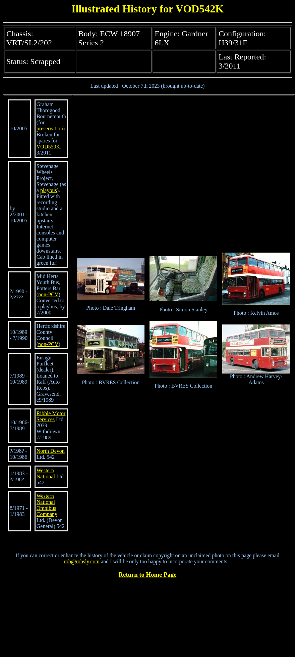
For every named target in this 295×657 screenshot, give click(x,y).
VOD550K (48, 146)
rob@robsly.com (82, 561)
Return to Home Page (148, 574)
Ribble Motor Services (51, 416)
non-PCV (48, 294)
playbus (48, 190)
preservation (50, 128)
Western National (46, 473)
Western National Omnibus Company (47, 505)
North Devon (51, 451)
